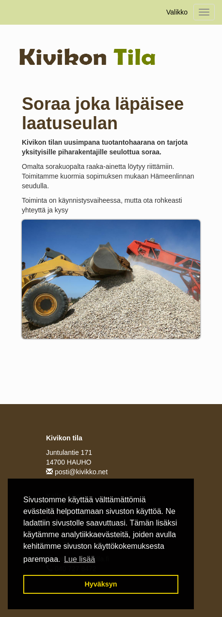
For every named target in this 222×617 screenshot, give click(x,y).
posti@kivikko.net (77, 472)
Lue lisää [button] (79, 559)
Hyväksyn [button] (100, 584)
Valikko (177, 12)
